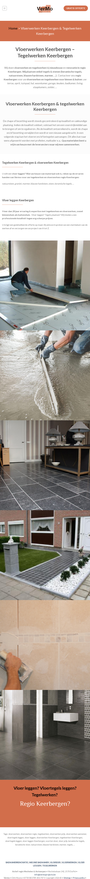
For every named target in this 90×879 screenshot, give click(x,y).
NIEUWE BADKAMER (39, 862)
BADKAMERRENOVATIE (17, 862)
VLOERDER (55, 862)
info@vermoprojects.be (45, 874)
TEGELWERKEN (49, 865)
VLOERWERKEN (69, 862)
